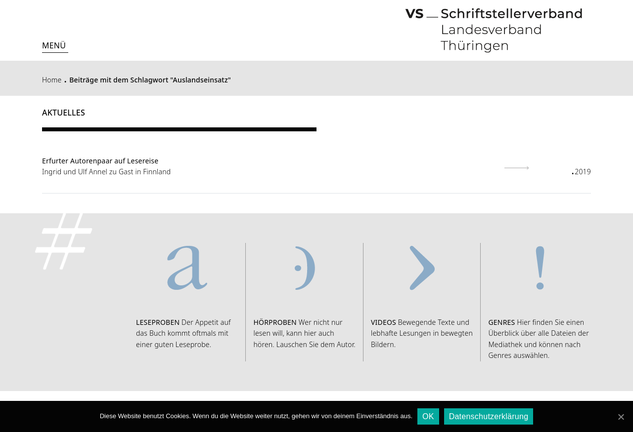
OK (428, 416)
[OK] (621, 417)
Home (51, 79)
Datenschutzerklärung (489, 416)
